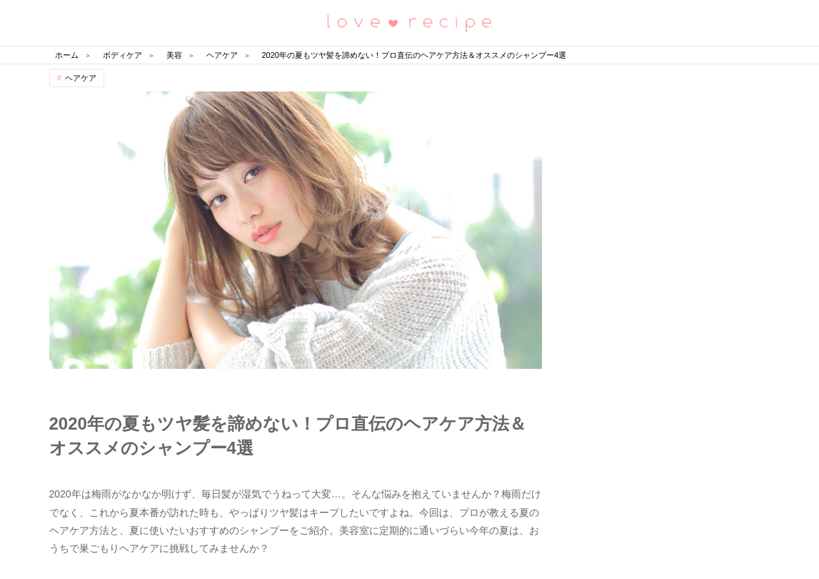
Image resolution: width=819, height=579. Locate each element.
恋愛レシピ (410, 21)
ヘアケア (80, 78)
